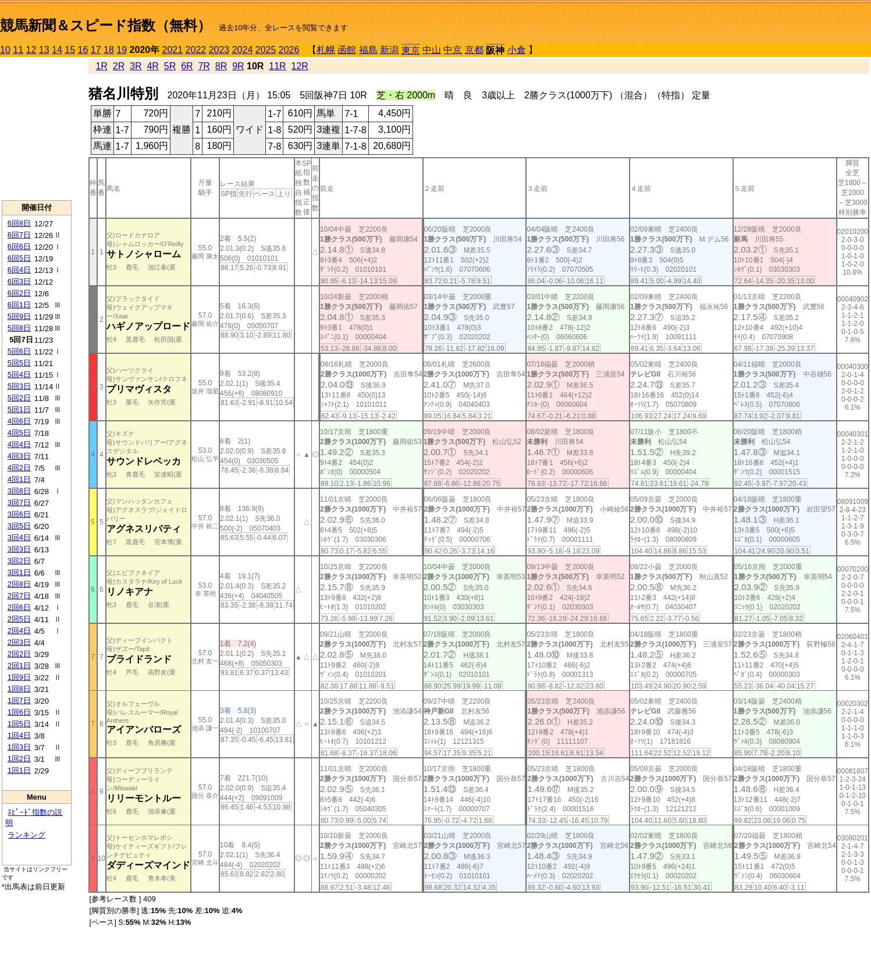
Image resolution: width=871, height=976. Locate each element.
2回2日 (19, 654)
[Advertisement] (37, 128)
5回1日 (19, 409)
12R (299, 66)
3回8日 (19, 491)
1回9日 (19, 677)
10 (5, 50)
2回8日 (19, 584)
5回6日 (19, 351)
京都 (474, 50)
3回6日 (19, 514)
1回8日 (19, 688)
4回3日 (19, 456)
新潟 (389, 50)
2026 (289, 50)
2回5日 (19, 619)
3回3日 (19, 549)
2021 (172, 50)
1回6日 (19, 712)
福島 (368, 50)
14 (57, 50)
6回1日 (19, 304)
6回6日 (19, 246)
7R (203, 66)
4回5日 (19, 432)
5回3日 (19, 386)
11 (18, 50)
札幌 (326, 50)
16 (83, 50)
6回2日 (19, 293)
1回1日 (19, 770)
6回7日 (19, 234)
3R (135, 66)
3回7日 (19, 502)
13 (44, 50)
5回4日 (19, 374)
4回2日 (19, 467)
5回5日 (19, 363)
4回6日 (19, 421)
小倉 (516, 50)
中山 (431, 50)
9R (238, 66)
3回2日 (19, 560)
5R (170, 66)
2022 (196, 50)
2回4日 (19, 630)
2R (119, 66)
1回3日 (19, 747)
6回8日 (19, 223)
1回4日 (19, 735)
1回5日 (19, 723)
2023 (219, 50)
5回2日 (19, 397)
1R (101, 66)
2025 (265, 50)
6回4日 (19, 269)
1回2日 (19, 758)
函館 (346, 50)
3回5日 (19, 525)
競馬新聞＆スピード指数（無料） (105, 25)
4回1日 (19, 479)
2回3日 (19, 642)
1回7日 (19, 700)
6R (187, 66)
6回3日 (19, 281)
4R (152, 66)
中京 (452, 50)
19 (121, 50)
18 (109, 50)
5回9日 (19, 316)
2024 (242, 50)
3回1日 (19, 572)
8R (221, 66)
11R (277, 66)
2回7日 (19, 595)
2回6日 (19, 607)
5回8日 (19, 328)
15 (70, 50)
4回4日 (19, 444)
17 (96, 50)
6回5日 (19, 258)
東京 (410, 50)
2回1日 (19, 665)
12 (31, 50)
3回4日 (19, 537)
